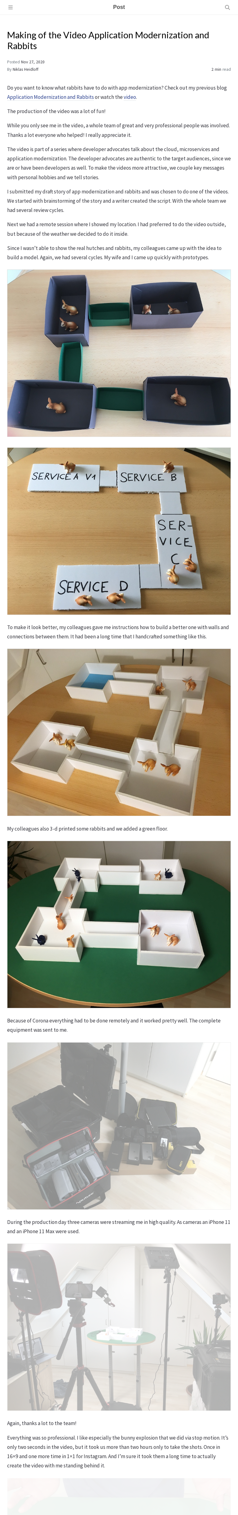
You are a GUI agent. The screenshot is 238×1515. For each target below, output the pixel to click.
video (130, 97)
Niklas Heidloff (25, 69)
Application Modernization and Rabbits (50, 97)
